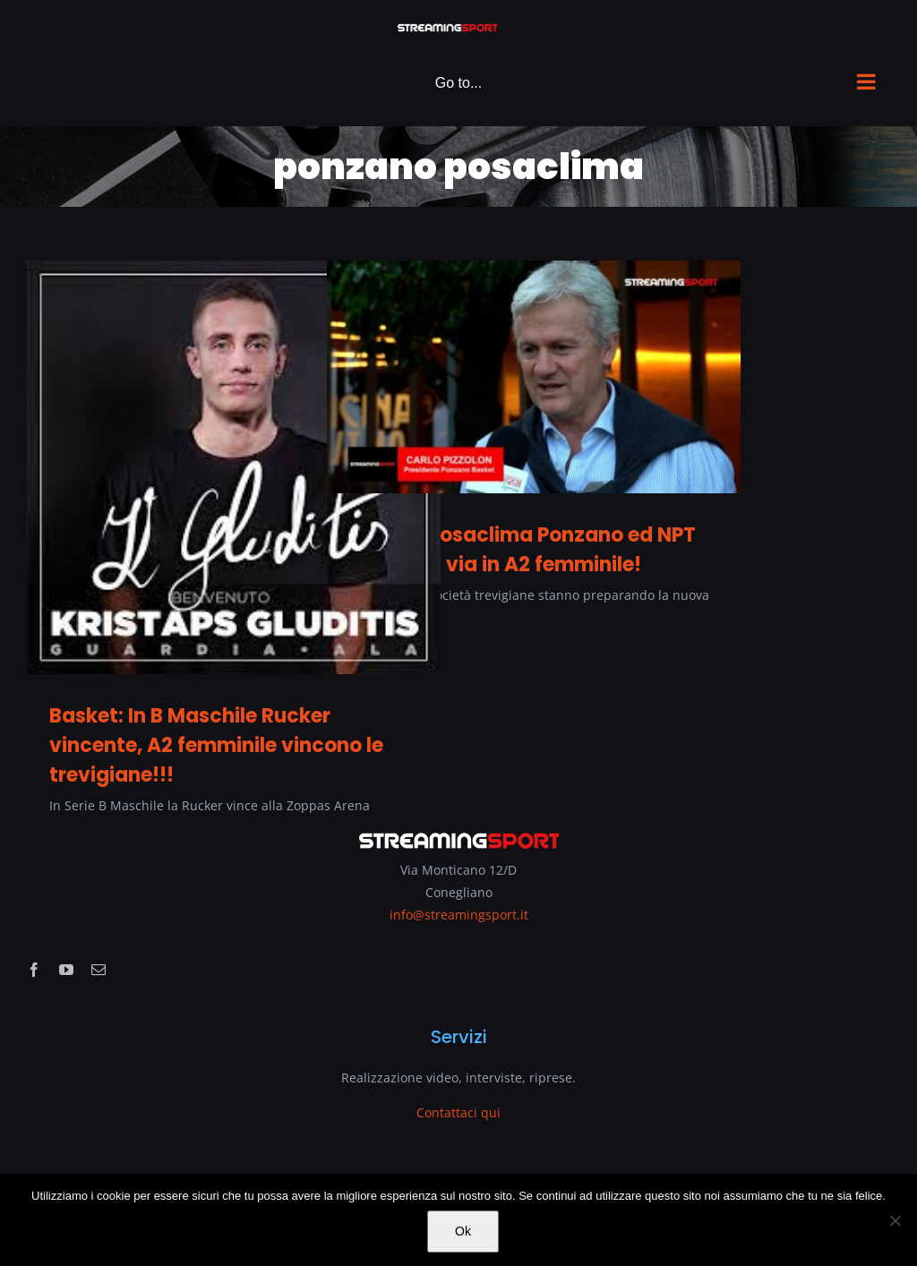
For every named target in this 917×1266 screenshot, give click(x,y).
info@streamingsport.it (459, 914)
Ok (463, 1231)
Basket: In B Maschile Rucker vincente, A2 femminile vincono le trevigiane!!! (216, 745)
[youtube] (66, 969)
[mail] (98, 969)
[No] (895, 1220)
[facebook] (34, 969)
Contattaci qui (458, 1112)
